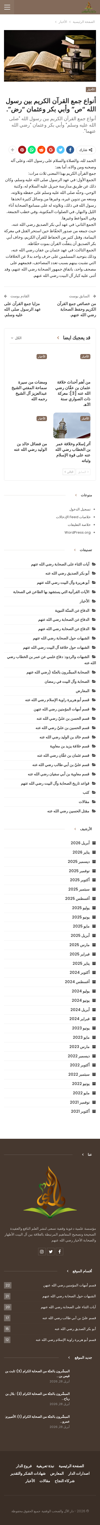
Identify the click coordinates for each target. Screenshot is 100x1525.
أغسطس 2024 (77, 981)
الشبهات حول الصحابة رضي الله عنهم (61, 638)
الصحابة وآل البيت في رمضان (67, 681)
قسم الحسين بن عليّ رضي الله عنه (62, 727)
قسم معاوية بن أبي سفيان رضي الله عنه (58, 774)
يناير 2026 (81, 852)
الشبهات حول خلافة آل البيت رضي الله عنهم (56, 647)
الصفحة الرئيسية (71, 1466)
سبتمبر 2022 (79, 1074)
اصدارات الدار (79, 1473)
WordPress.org (78, 532)
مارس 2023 (79, 1046)
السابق (83, 472)
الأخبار (91, 89)
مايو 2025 (81, 926)
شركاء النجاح (65, 1481)
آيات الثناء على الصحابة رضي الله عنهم (60, 564)
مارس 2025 (79, 945)
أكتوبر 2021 (80, 1111)
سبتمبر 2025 (79, 889)
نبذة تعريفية (45, 1466)
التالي (69, 472)
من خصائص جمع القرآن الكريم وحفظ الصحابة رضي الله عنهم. (76, 309)
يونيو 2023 (81, 1028)
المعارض (82, 690)
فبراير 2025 (80, 954)
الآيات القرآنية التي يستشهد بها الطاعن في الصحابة (51, 592)
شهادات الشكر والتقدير (28, 1473)
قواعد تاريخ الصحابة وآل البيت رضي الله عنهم (55, 783)
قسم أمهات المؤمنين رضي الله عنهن (61, 709)
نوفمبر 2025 (79, 871)
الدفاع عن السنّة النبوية (72, 610)
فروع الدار (24, 1466)
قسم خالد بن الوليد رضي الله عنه (64, 737)
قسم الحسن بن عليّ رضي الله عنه (63, 718)
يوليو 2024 (81, 991)
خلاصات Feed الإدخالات (73, 517)
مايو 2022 (81, 1093)
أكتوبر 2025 (80, 880)
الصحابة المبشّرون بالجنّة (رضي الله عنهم (57, 672)
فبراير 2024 (79, 1018)
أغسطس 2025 (77, 898)
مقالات (84, 801)
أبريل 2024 (80, 1009)
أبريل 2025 (80, 935)
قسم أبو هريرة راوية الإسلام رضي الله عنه (57, 700)
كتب (86, 792)
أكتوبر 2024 (80, 972)
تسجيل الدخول (80, 509)
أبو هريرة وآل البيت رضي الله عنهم (63, 582)
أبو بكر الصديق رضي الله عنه (67, 573)
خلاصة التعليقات (79, 524)
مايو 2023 (81, 1037)
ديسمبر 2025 (79, 861)
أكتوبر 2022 (80, 1065)
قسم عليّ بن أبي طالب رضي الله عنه (60, 764)
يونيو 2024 (81, 1000)
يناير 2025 (81, 963)
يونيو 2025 (81, 917)
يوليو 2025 (81, 908)
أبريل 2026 (80, 843)
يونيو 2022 (81, 1083)
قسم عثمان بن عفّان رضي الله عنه (63, 755)
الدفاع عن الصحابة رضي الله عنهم (63, 619)
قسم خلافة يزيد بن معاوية (69, 746)
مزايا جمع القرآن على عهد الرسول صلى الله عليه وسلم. (22, 309)
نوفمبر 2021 (80, 1102)
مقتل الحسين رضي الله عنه (68, 811)
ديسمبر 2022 (79, 1056)
